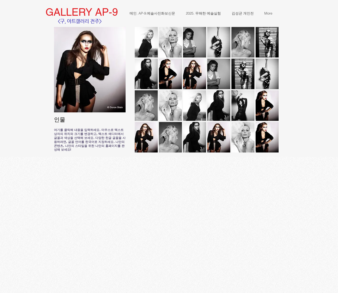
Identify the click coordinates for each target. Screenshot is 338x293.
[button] (146, 42)
